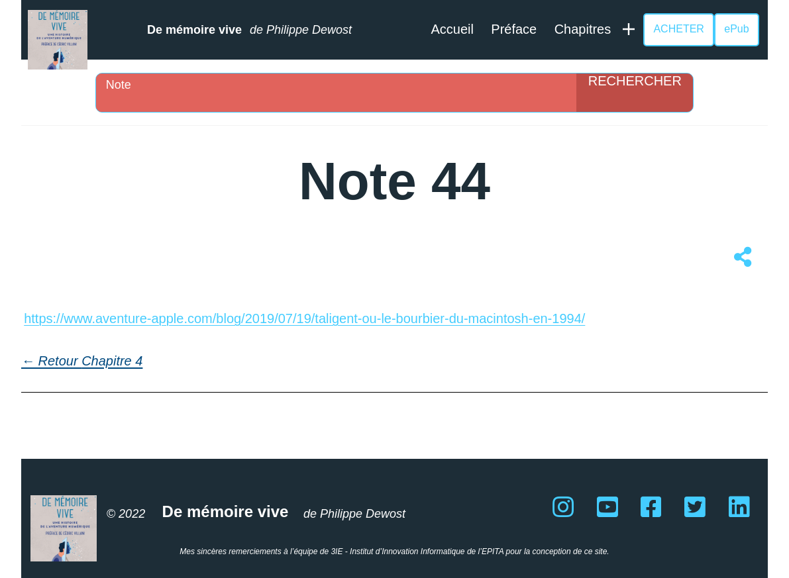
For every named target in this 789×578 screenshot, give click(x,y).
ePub (736, 28)
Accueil (452, 29)
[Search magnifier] (634, 92)
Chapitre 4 (111, 361)
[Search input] (340, 84)
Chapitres (582, 29)
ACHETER (678, 28)
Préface (514, 29)
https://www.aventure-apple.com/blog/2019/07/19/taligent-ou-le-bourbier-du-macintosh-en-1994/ (304, 318)
